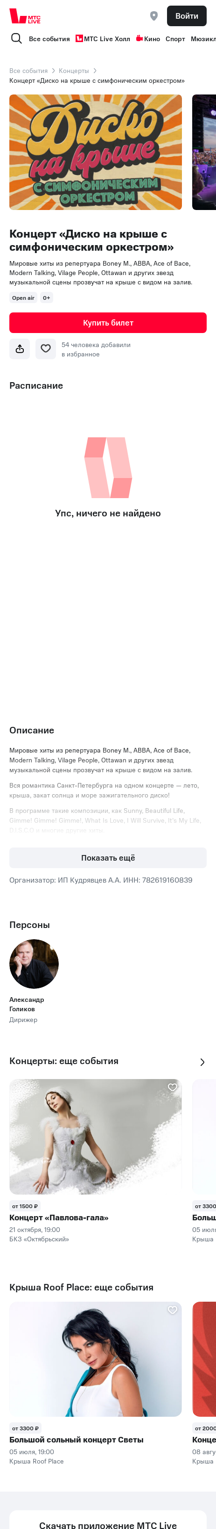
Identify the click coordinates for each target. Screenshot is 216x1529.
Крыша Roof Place (36, 1460)
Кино (148, 38)
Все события (49, 38)
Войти (186, 15)
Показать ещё (108, 857)
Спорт (175, 38)
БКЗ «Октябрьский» (39, 1238)
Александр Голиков (26, 1003)
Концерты (74, 70)
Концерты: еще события (63, 1060)
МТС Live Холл (103, 38)
